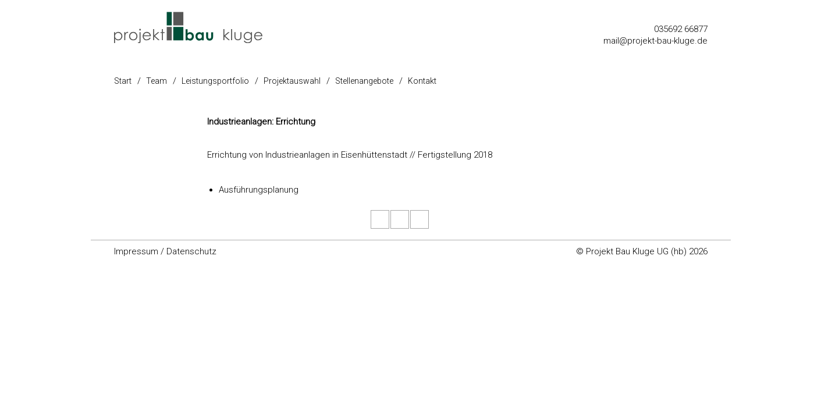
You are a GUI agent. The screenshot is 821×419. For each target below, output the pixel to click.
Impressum (136, 251)
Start (122, 81)
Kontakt (422, 81)
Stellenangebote (364, 81)
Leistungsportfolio (215, 81)
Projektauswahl (292, 81)
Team (156, 81)
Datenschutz (191, 251)
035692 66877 (681, 29)
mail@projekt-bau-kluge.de (655, 40)
